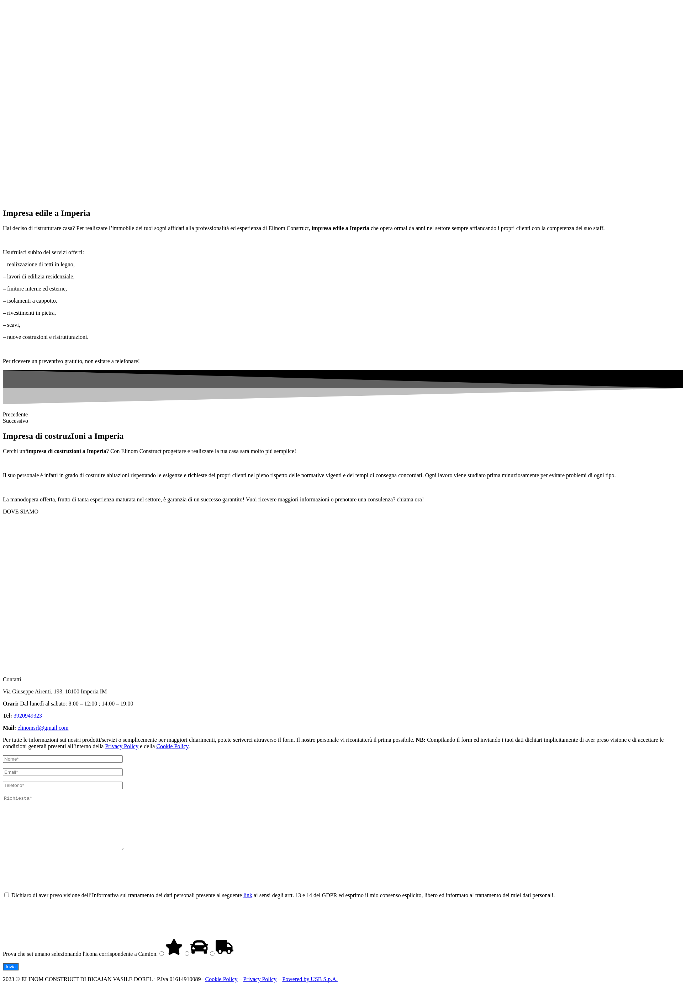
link (247, 906)
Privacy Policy (121, 746)
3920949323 (28, 716)
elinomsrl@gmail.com (42, 728)
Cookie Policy (172, 746)
